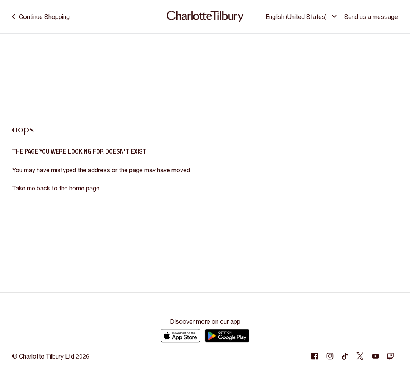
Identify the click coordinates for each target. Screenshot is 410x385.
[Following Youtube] (375, 356)
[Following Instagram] (329, 356)
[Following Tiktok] (344, 356)
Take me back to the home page (56, 188)
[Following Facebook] (314, 356)
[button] (302, 16)
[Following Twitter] (360, 356)
